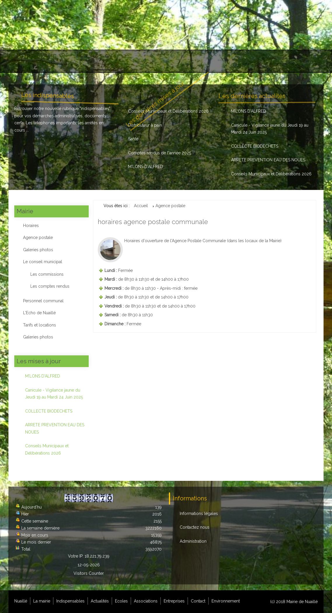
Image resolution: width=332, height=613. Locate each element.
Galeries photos (38, 249)
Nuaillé (24, 61)
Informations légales (199, 513)
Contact (262, 61)
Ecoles (159, 61)
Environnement (298, 61)
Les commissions (47, 274)
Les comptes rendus (49, 286)
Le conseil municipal (42, 261)
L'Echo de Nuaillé (39, 312)
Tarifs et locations (39, 325)
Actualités (130, 61)
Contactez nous (194, 527)
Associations (192, 61)
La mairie (53, 61)
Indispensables (91, 61)
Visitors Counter (89, 573)
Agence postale (38, 237)
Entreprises (229, 61)
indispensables (95, 108)
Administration (193, 541)
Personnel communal (43, 300)
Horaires (31, 225)
